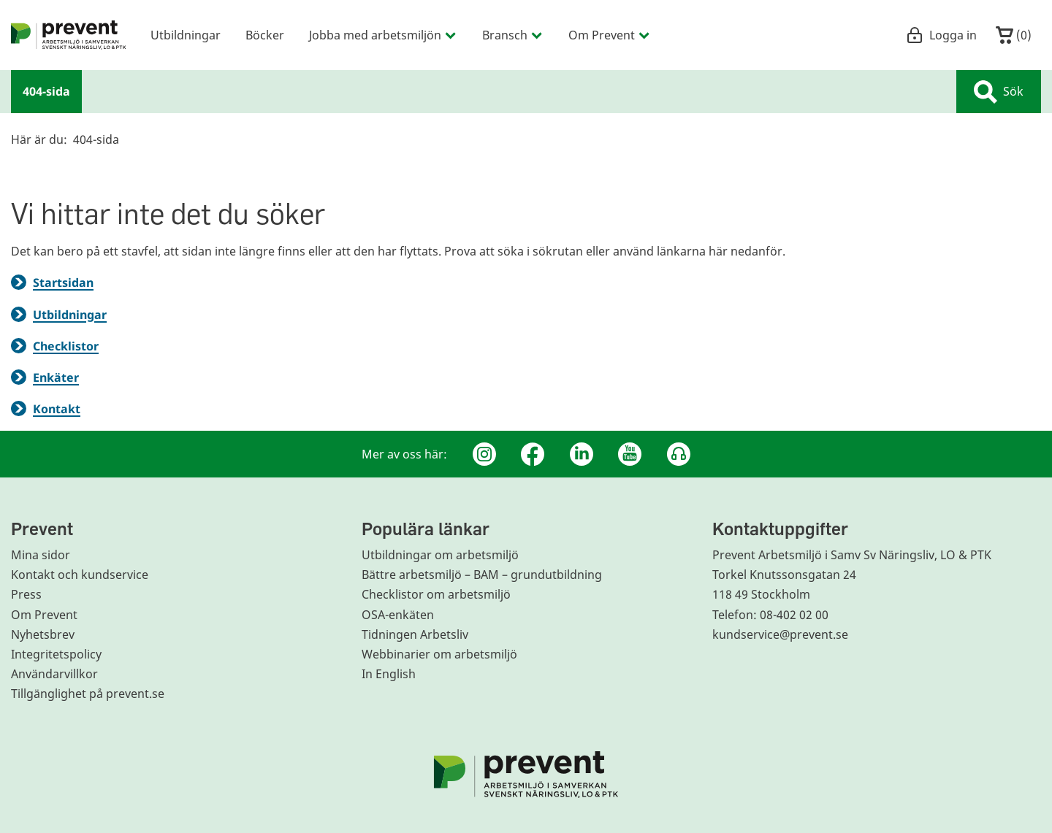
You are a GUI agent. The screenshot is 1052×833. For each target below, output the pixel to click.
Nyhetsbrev (43, 634)
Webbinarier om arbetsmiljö (439, 654)
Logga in (941, 35)
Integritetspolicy (56, 654)
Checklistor (66, 346)
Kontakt (56, 409)
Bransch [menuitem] (513, 34)
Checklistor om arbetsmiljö (436, 594)
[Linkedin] (581, 454)
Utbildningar (70, 315)
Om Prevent (44, 615)
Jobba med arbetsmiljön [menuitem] (383, 34)
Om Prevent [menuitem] (609, 34)
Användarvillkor (54, 674)
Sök (999, 92)
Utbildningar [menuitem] (185, 34)
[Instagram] (484, 454)
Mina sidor (40, 555)
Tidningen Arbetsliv (415, 634)
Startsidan (63, 283)
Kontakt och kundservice (79, 575)
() (1014, 35)
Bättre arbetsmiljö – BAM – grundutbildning (482, 575)
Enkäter (56, 377)
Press (26, 594)
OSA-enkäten (398, 615)
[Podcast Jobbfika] (678, 454)
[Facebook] (532, 454)
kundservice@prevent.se (780, 634)
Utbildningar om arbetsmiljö (440, 555)
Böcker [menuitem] (264, 34)
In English (389, 674)
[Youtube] (629, 454)
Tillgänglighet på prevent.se (87, 694)
